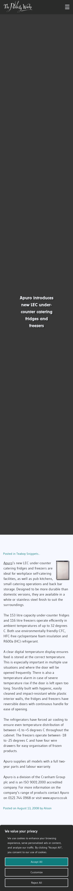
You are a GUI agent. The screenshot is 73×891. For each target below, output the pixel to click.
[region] (36, 858)
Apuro (8, 563)
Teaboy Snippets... (28, 554)
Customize (37, 872)
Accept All (36, 862)
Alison (48, 808)
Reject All (36, 882)
